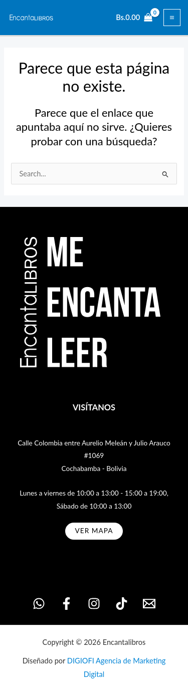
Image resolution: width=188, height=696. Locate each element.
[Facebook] (66, 603)
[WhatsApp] (39, 603)
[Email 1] (149, 603)
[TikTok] (121, 603)
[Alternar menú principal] (171, 17)
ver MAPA (94, 531)
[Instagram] (94, 603)
